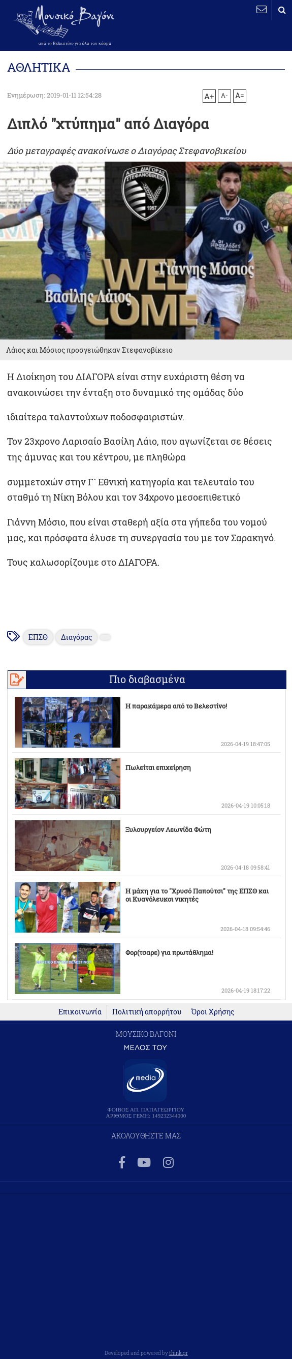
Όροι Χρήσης (212, 1011)
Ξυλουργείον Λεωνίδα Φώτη (168, 829)
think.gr (178, 1352)
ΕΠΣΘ (38, 637)
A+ (209, 96)
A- (224, 95)
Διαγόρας (76, 637)
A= (239, 95)
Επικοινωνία (80, 1011)
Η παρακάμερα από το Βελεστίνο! (176, 706)
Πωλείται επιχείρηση (158, 767)
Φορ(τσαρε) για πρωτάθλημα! (169, 952)
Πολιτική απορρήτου (146, 1011)
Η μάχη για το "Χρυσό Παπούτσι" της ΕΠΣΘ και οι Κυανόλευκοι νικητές (197, 895)
